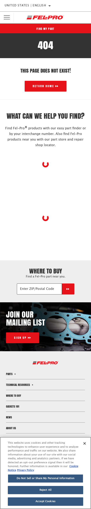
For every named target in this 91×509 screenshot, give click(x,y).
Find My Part (45, 29)
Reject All (45, 490)
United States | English (25, 5)
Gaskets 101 (12, 406)
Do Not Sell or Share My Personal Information (46, 478)
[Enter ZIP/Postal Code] (39, 288)
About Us (11, 428)
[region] (45, 473)
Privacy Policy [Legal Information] (25, 470)
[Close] (84, 443)
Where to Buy (13, 396)
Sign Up (20, 338)
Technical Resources (20, 385)
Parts (11, 374)
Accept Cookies (45, 501)
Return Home (43, 86)
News (9, 417)
